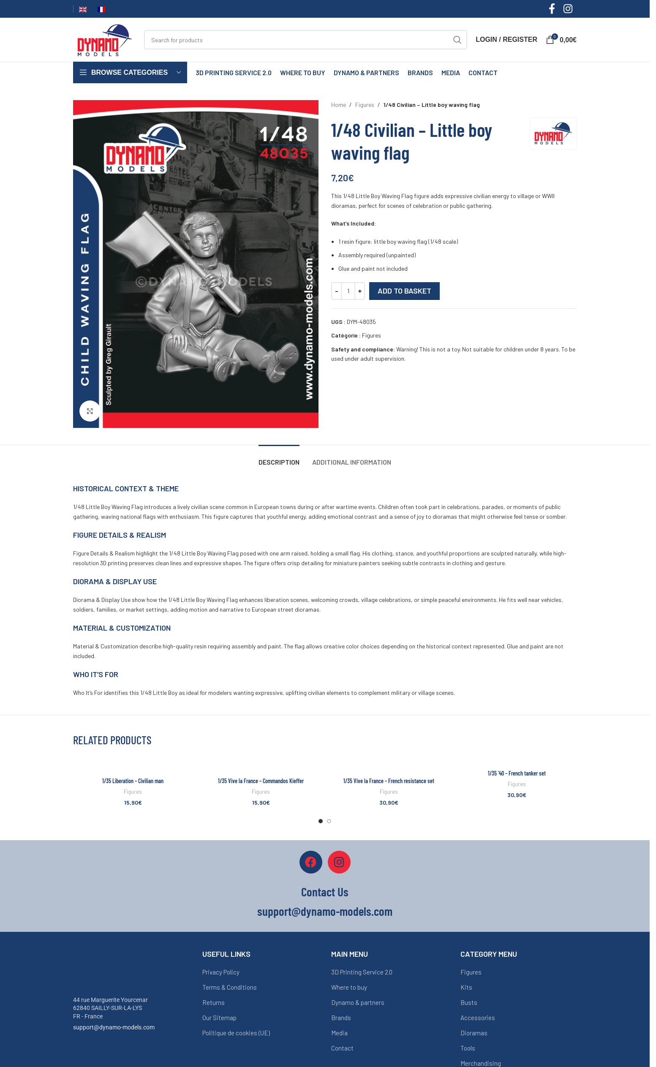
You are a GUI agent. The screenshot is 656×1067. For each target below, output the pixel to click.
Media (339, 1033)
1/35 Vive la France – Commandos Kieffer (261, 780)
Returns (213, 1002)
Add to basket (404, 290)
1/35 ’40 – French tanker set (517, 773)
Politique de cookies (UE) (236, 1033)
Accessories (477, 1017)
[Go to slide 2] (329, 821)
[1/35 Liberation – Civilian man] (133, 764)
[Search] (305, 39)
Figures (364, 104)
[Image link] (104, 967)
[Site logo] (104, 39)
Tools (467, 1048)
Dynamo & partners (357, 1002)
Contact (342, 1048)
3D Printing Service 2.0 (361, 972)
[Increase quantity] (359, 291)
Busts (468, 1002)
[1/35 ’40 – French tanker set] (517, 760)
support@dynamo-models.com (114, 1027)
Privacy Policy (221, 972)
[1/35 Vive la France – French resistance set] (389, 764)
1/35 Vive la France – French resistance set (388, 780)
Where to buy (349, 987)
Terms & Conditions (229, 987)
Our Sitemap (219, 1017)
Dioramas (473, 1033)
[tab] (279, 458)
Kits (466, 987)
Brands (341, 1017)
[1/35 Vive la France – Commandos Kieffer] (261, 764)
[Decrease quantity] (336, 291)
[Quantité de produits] (348, 291)
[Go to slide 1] (320, 821)
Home (338, 104)
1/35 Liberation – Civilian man (132, 780)
